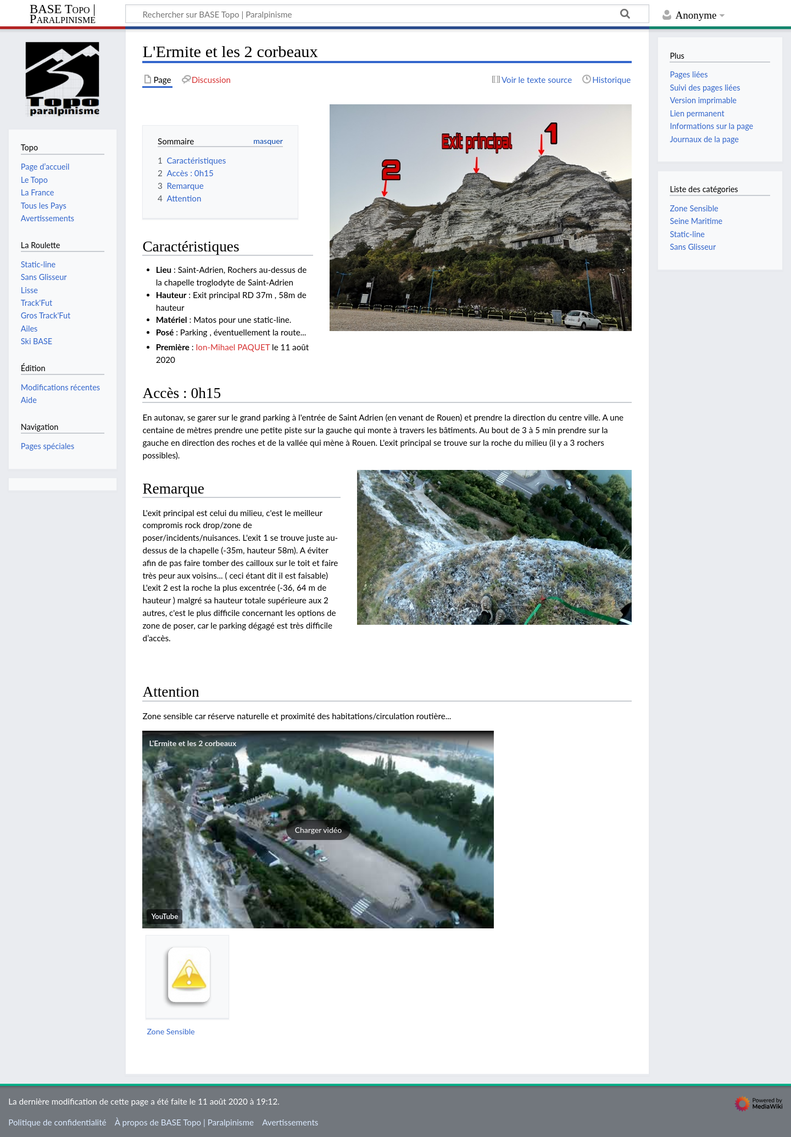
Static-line (687, 234)
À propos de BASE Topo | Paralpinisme (184, 1122)
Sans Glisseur (693, 246)
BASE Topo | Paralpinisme (63, 14)
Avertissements (290, 1122)
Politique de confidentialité (57, 1122)
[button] (318, 829)
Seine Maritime (696, 221)
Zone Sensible (170, 1031)
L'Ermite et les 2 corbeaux (192, 743)
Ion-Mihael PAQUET (233, 347)
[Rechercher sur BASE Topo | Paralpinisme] (387, 14)
